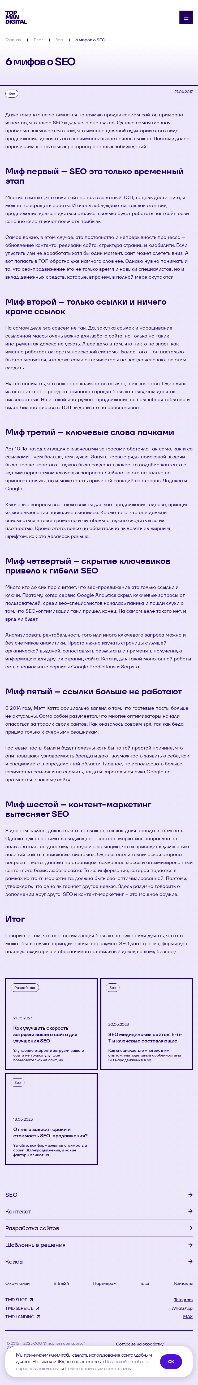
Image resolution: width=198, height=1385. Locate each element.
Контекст (18, 1211)
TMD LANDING (19, 1317)
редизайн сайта (78, 245)
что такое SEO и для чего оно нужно (72, 123)
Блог (145, 1283)
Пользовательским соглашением (98, 1368)
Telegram (183, 1300)
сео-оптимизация (73, 935)
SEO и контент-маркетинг (93, 894)
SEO (11, 1194)
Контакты (183, 1283)
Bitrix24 (61, 1283)
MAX (188, 1317)
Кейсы (14, 1261)
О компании (17, 1283)
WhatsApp (182, 1308)
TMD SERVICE (19, 1308)
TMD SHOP (16, 1300)
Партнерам (104, 1283)
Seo (12, 93)
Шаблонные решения (35, 1244)
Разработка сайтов (32, 1228)
